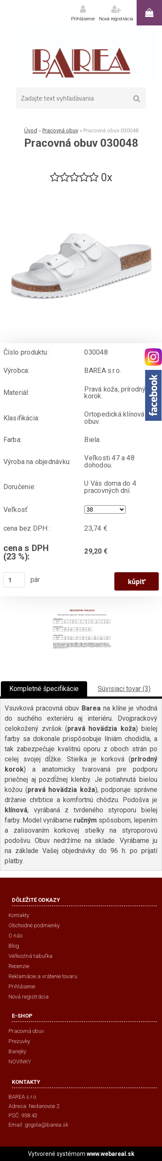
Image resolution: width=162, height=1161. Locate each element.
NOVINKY (19, 1061)
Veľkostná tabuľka (30, 956)
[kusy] (14, 579)
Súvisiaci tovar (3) (124, 689)
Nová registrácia (116, 19)
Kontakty (18, 915)
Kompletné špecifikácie (44, 689)
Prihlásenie (83, 19)
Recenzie (18, 966)
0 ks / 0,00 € (149, 12)
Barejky (17, 1051)
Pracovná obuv (60, 130)
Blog (13, 946)
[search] (136, 99)
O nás (15, 935)
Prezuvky (19, 1041)
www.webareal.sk (111, 1153)
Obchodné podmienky (34, 925)
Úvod (30, 130)
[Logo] (81, 53)
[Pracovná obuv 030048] (81, 188)
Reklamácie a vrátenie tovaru (42, 976)
